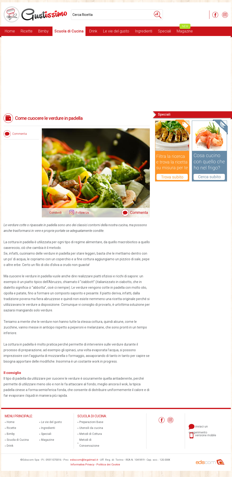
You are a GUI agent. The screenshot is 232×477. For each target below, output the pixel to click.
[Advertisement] (116, 73)
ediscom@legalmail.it (84, 459)
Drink (93, 31)
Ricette (27, 31)
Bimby (43, 31)
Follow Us (82, 212)
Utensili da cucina (91, 428)
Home (10, 31)
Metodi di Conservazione (89, 442)
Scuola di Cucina (69, 31)
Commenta (139, 212)
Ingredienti (143, 31)
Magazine (185, 30)
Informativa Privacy (82, 464)
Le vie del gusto (116, 31)
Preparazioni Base (91, 422)
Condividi (55, 212)
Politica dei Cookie (108, 464)
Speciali (164, 31)
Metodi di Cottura (90, 434)
